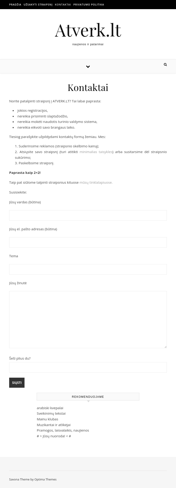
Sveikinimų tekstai (51, 413)
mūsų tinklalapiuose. (96, 182)
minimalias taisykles (96, 151)
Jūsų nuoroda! (54, 436)
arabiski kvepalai (50, 408)
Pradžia (15, 4)
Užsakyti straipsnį (38, 4)
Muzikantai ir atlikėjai (54, 424)
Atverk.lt (88, 29)
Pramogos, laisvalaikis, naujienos (63, 430)
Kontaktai (63, 4)
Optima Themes (45, 479)
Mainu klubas (47, 419)
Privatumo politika (88, 4)
